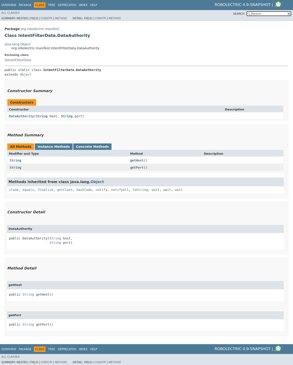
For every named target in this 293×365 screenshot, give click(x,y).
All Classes (10, 12)
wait (156, 190)
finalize (45, 190)
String (42, 116)
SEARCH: (239, 13)
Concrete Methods (92, 146)
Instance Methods (54, 146)
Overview (8, 5)
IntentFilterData (18, 60)
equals (28, 190)
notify (101, 190)
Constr (46, 18)
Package (25, 5)
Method (61, 18)
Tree (51, 5)
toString (140, 190)
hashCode (84, 190)
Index (83, 5)
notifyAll (120, 190)
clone (14, 190)
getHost (137, 160)
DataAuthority (21, 116)
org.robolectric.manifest (40, 29)
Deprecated (67, 5)
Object (26, 74)
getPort (137, 167)
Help (93, 5)
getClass (65, 190)
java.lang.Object (18, 44)
